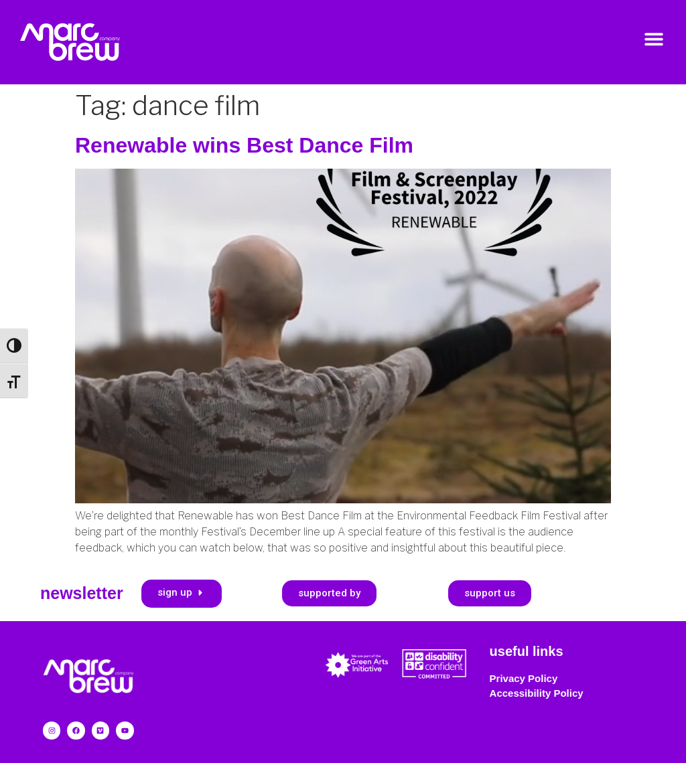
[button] (654, 38)
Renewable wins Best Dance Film (244, 145)
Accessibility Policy (537, 693)
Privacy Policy (524, 678)
